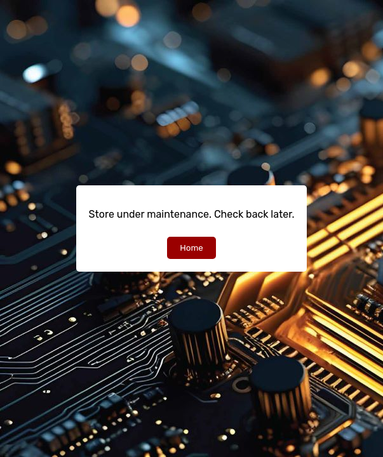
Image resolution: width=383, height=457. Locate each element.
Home (191, 248)
